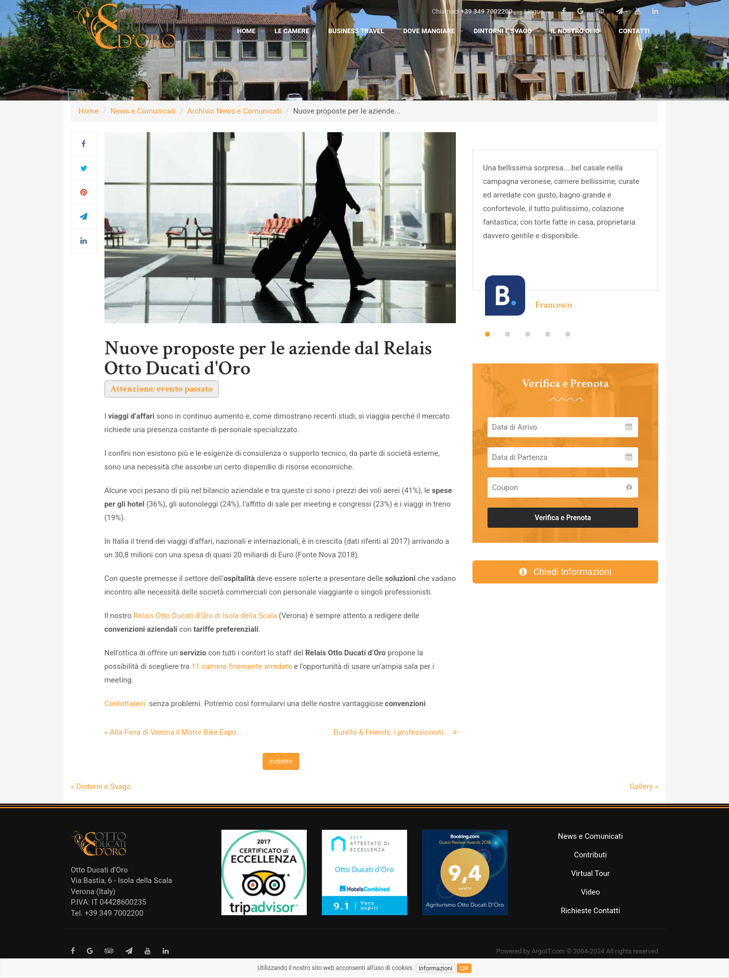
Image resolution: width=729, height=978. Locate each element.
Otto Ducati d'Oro (99, 869)
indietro (281, 761)
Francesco (553, 305)
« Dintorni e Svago (101, 786)
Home (88, 111)
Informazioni (435, 968)
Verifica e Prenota (563, 518)
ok (464, 968)
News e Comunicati (142, 111)
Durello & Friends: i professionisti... (395, 732)
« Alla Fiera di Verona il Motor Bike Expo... (173, 732)
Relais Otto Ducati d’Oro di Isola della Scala (205, 615)
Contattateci (126, 703)
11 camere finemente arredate (240, 666)
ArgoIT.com (548, 951)
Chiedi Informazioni (565, 571)
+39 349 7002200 (487, 26)
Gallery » (644, 786)
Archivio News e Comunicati (234, 111)
